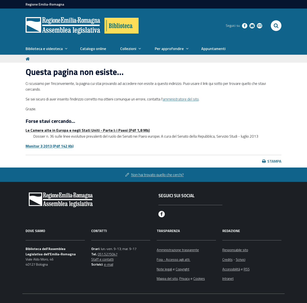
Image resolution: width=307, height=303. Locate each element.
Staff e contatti (102, 259)
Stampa (274, 161)
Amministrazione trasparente (178, 249)
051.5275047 (107, 254)
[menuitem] (46, 49)
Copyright (182, 269)
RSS (247, 269)
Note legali (164, 269)
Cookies (199, 278)
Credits (227, 259)
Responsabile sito (235, 249)
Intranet (228, 278)
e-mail (108, 264)
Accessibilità (231, 269)
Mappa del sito (167, 278)
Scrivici (240, 259)
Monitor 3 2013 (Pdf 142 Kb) (50, 146)
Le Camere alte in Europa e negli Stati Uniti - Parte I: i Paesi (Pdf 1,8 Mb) (88, 130)
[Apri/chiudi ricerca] (276, 25)
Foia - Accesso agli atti (173, 259)
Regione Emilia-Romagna (45, 4)
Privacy (184, 278)
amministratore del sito (181, 99)
